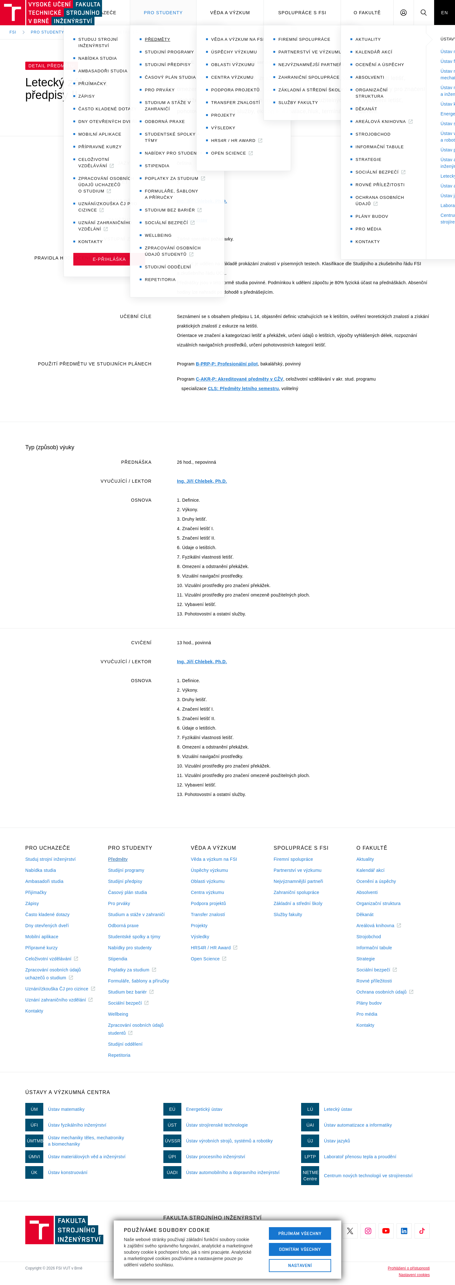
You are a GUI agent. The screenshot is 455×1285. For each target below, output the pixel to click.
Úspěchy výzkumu (209, 870)
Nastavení (300, 1265)
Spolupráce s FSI (302, 12)
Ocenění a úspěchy (376, 881)
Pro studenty (163, 12)
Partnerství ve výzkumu (298, 870)
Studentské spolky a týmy (134, 936)
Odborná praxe (123, 925)
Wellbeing (118, 1014)
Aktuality (365, 859)
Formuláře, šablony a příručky (138, 980)
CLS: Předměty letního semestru (243, 388)
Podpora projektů (208, 903)
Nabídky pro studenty (130, 947)
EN (444, 12)
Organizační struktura (378, 903)
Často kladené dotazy (47, 914)
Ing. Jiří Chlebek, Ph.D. (202, 201)
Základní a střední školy (298, 903)
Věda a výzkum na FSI (214, 859)
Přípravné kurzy (41, 947)
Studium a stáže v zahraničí (136, 914)
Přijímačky (35, 892)
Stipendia (117, 958)
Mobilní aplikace (41, 936)
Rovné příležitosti (374, 980)
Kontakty (34, 1010)
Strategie (365, 958)
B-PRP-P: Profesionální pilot (227, 363)
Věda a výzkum (230, 12)
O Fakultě (367, 12)
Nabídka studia (40, 870)
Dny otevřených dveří (47, 925)
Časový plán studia (127, 892)
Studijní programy (126, 870)
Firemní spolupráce (293, 859)
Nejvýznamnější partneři (298, 881)
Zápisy (32, 903)
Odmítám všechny (300, 1249)
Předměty (90, 32)
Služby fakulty (288, 914)
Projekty (199, 925)
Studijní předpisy (125, 881)
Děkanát (364, 914)
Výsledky (200, 936)
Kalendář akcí (370, 870)
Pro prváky (119, 903)
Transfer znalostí (208, 914)
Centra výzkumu (207, 892)
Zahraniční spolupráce (296, 892)
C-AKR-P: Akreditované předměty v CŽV (239, 379)
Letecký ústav (192, 220)
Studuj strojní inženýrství (50, 859)
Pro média (366, 1014)
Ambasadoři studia (44, 881)
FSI (12, 32)
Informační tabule (374, 947)
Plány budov (369, 1003)
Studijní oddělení (125, 1044)
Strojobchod (368, 936)
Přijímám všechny (300, 1233)
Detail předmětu (136, 32)
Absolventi (367, 892)
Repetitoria (119, 1055)
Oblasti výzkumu (208, 881)
